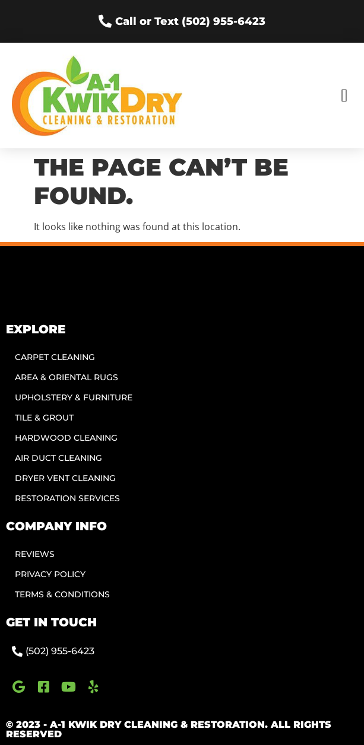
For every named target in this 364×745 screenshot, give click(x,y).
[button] (344, 95)
